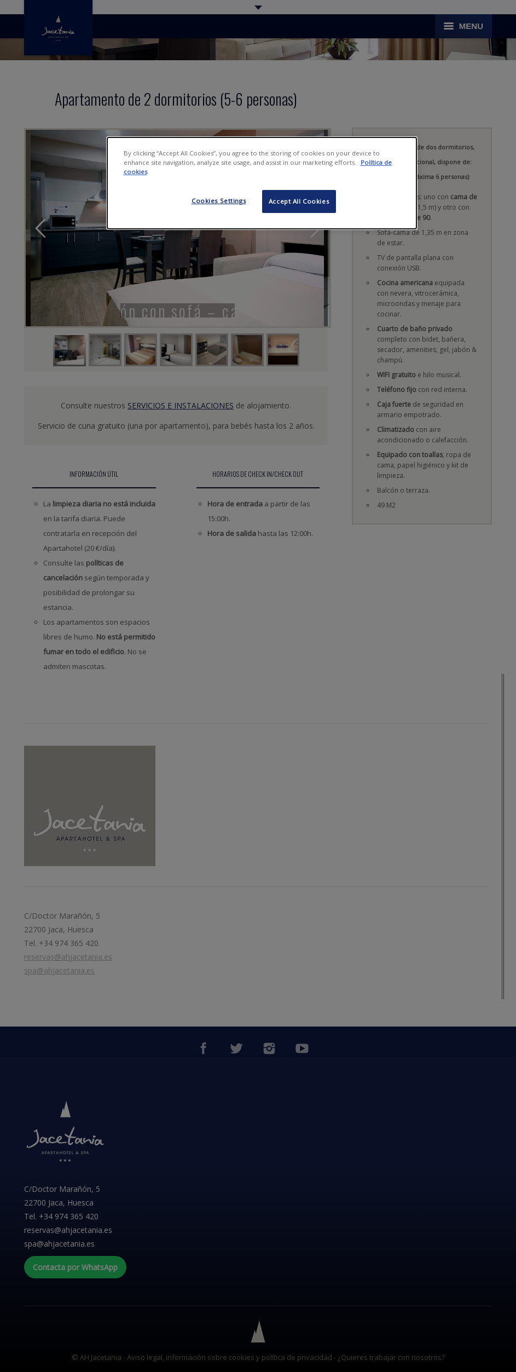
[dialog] (262, 183)
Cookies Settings (219, 201)
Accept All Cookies (299, 201)
